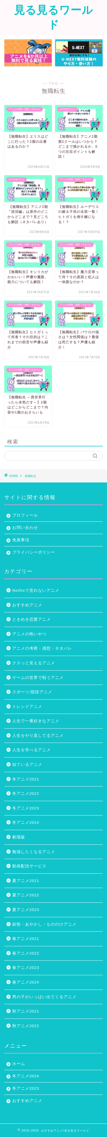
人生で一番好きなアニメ (35, 721)
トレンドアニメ (27, 706)
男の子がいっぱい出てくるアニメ (44, 997)
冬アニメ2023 (25, 808)
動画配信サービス (29, 866)
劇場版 (18, 837)
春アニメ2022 (25, 953)
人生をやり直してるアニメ (38, 735)
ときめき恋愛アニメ (31, 619)
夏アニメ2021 (25, 881)
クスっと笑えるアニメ (33, 663)
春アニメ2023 (25, 967)
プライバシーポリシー (33, 552)
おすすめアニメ (27, 605)
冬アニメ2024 (25, 822)
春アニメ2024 (25, 982)
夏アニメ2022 (25, 895)
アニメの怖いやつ (29, 634)
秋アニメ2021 (25, 1011)
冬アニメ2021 (25, 779)
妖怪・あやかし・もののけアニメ (44, 924)
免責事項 (20, 540)
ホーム (18, 1064)
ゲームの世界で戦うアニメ (38, 677)
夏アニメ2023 (25, 910)
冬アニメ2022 (25, 793)
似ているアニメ (27, 764)
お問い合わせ (25, 527)
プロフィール (25, 515)
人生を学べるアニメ (31, 750)
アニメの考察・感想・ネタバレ (42, 648)
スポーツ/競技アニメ (32, 692)
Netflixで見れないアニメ (35, 590)
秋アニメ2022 (25, 1026)
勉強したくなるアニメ (33, 852)
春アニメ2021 (25, 939)
